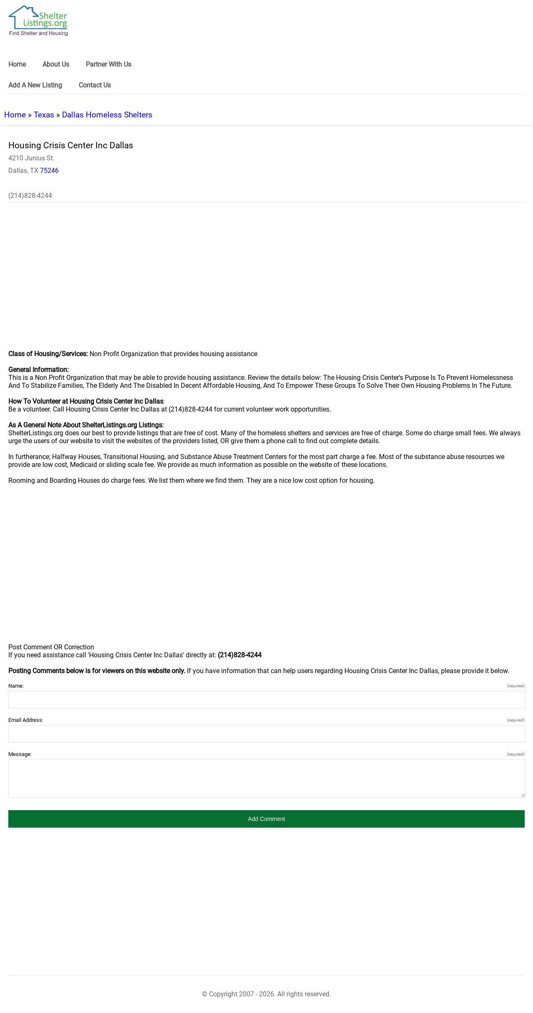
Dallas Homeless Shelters (107, 115)
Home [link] (17, 64)
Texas (44, 115)
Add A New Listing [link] (35, 85)
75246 (49, 171)
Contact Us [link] (95, 85)
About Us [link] (55, 64)
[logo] (38, 20)
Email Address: (266, 720)
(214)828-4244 (30, 196)
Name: (266, 686)
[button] (266, 819)
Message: (266, 754)
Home (15, 115)
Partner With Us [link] (108, 64)
